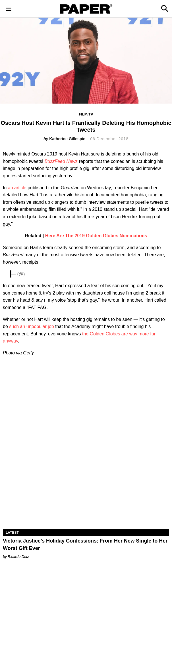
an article (17, 187)
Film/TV (86, 114)
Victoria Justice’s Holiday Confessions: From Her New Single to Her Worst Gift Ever (85, 544)
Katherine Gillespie (67, 138)
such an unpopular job (31, 326)
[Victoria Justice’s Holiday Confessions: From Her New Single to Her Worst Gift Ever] (86, 487)
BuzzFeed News (61, 161)
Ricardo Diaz (18, 556)
